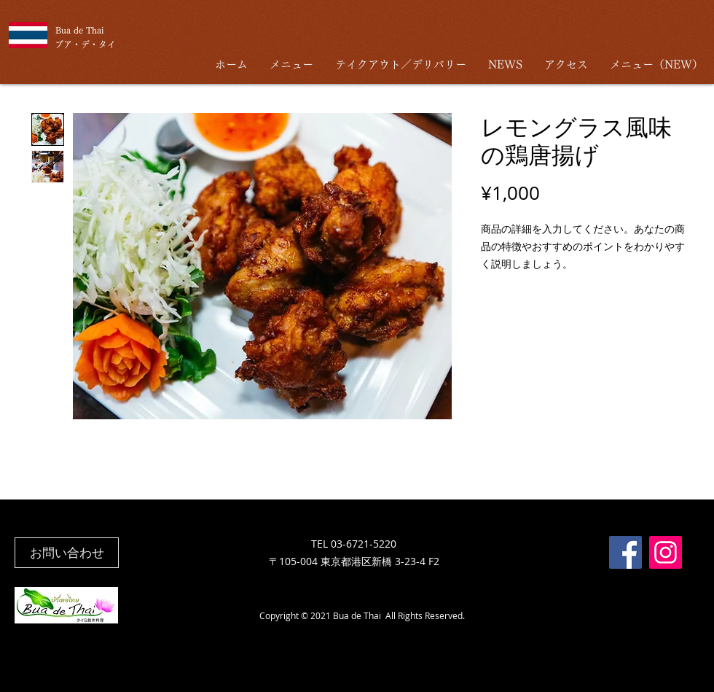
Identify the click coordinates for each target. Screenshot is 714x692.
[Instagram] (665, 552)
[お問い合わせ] (67, 552)
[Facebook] (625, 552)
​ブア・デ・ (76, 44)
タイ (107, 44)
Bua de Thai (79, 30)
